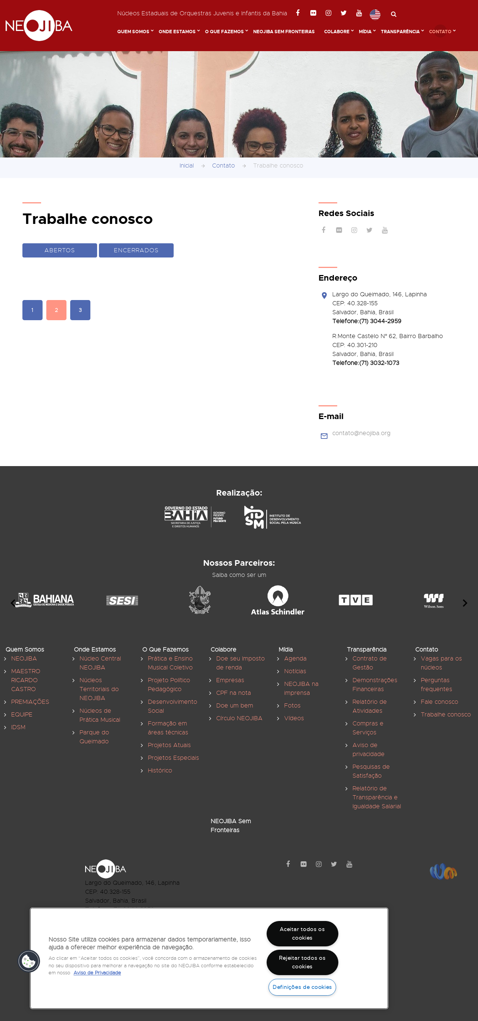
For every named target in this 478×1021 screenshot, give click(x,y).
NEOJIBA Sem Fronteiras (284, 32)
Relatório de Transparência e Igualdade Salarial (377, 797)
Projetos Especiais (173, 758)
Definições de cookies (302, 987)
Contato (440, 32)
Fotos (292, 705)
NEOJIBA (24, 658)
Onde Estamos (177, 32)
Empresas (230, 680)
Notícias (295, 671)
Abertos (59, 250)
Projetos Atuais (169, 745)
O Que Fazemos (224, 32)
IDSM (18, 727)
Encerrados (136, 250)
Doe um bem (234, 705)
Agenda (295, 658)
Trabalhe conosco (446, 714)
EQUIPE (21, 714)
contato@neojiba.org (361, 433)
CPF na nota (233, 693)
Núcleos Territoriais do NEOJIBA (99, 689)
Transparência (400, 32)
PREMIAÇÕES (30, 702)
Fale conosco (439, 702)
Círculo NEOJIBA (239, 718)
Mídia (365, 32)
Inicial (187, 165)
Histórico (160, 770)
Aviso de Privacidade (97, 973)
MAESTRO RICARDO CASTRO (25, 680)
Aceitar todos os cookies (302, 933)
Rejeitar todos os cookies (302, 962)
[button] (29, 961)
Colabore (337, 32)
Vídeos (294, 718)
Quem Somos (133, 32)
